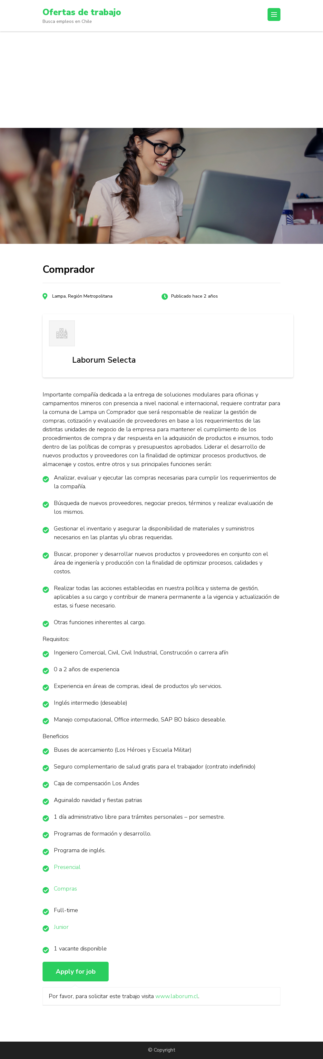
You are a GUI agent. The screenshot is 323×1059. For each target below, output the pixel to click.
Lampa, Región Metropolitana (82, 296)
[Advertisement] (161, 79)
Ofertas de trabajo (83, 12)
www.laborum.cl (176, 996)
